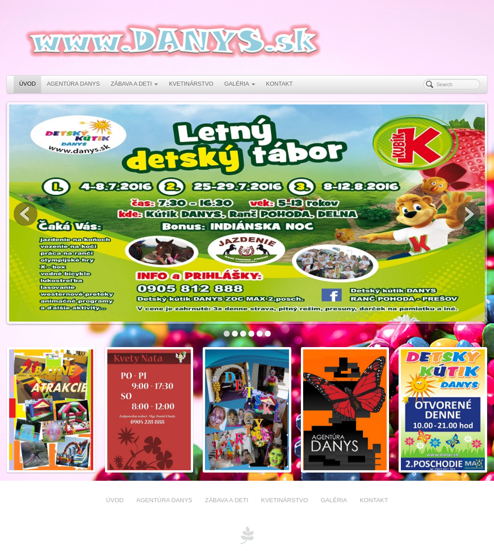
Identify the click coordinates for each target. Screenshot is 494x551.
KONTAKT (279, 84)
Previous (25, 214)
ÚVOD (27, 84)
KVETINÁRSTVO (191, 84)
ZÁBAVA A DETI (134, 84)
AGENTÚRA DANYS (73, 84)
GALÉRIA (239, 84)
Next (468, 214)
